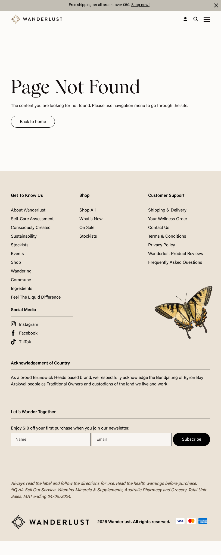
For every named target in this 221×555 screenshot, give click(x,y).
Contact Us (158, 228)
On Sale (86, 228)
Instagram (28, 325)
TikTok (25, 342)
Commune (21, 280)
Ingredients (21, 289)
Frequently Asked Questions (175, 262)
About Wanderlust (28, 210)
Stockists (20, 245)
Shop (16, 262)
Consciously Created (31, 228)
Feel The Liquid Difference (36, 297)
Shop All (87, 210)
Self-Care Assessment (32, 219)
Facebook (28, 333)
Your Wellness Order (167, 219)
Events (17, 254)
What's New (90, 219)
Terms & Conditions (167, 236)
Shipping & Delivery (167, 210)
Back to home (33, 122)
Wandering (21, 271)
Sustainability (24, 236)
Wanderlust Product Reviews (175, 254)
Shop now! (140, 5)
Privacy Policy (161, 245)
